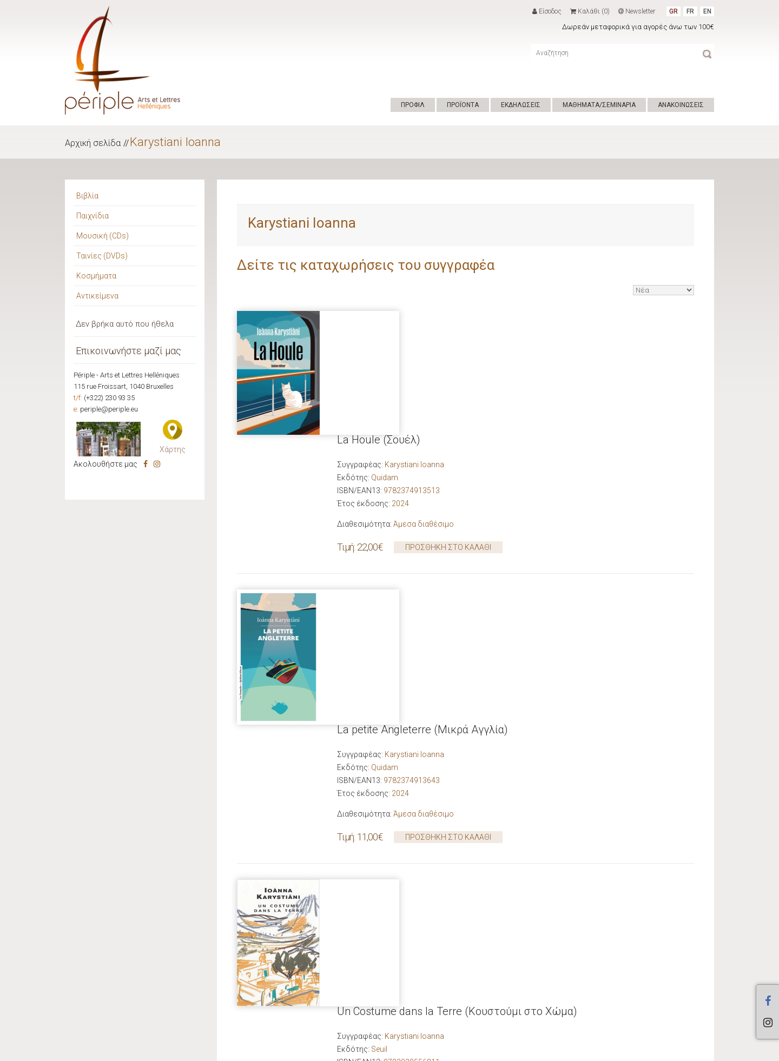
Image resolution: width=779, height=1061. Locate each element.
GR (673, 11)
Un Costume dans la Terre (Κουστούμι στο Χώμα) (457, 642)
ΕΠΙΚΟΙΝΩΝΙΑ (333, 1049)
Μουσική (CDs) (102, 235)
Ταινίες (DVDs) (102, 255)
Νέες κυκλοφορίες (179, 842)
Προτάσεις (96, 842)
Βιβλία (87, 195)
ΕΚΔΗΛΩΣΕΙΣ (520, 105)
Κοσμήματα (96, 275)
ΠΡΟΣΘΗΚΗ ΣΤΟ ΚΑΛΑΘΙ (448, 423)
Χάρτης (173, 449)
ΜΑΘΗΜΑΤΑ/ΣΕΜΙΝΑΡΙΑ (599, 105)
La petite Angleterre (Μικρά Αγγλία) (422, 473)
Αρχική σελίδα (93, 143)
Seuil (379, 681)
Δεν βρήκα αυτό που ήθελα (125, 324)
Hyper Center (235, 1049)
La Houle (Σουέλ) (378, 315)
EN (707, 11)
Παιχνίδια (92, 215)
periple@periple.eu (109, 409)
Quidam (384, 353)
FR (690, 11)
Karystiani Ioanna (175, 142)
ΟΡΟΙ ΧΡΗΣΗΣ (284, 1049)
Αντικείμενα (97, 295)
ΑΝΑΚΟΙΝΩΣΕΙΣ (681, 105)
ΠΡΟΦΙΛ (413, 105)
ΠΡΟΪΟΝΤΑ (463, 105)
